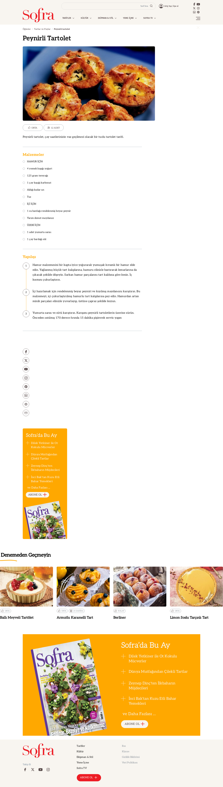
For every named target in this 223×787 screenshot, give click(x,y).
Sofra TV (82, 768)
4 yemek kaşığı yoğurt (37, 169)
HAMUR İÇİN (33, 161)
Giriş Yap (168, 6)
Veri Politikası (129, 762)
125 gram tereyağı (35, 176)
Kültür (80, 751)
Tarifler (81, 746)
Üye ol (175, 6)
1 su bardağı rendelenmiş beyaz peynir (47, 211)
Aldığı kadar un (33, 190)
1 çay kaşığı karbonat (37, 183)
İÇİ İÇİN (29, 204)
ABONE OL (37, 495)
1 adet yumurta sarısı (37, 232)
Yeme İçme (83, 762)
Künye (125, 751)
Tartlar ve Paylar (42, 29)
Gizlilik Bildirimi (131, 757)
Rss (124, 746)
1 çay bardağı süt (34, 239)
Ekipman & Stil (85, 757)
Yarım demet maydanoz (38, 218)
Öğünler (27, 29)
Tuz (27, 197)
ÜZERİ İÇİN (31, 225)
